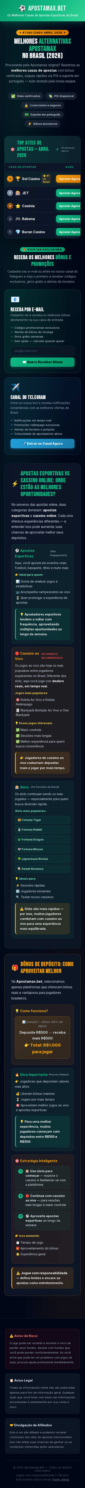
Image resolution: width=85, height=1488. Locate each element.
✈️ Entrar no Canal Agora (42, 444)
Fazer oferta (60, 1479)
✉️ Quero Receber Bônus (42, 362)
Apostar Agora (69, 178)
